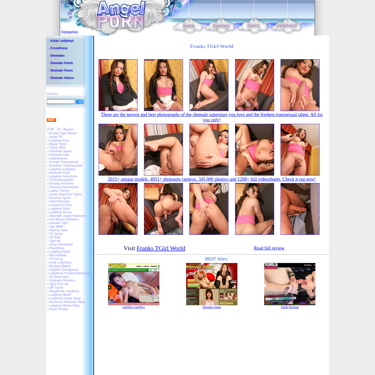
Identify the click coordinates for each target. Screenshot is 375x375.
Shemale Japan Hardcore (67, 216)
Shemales (57, 55)
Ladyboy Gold (59, 208)
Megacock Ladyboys (64, 291)
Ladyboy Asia (59, 140)
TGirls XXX (57, 147)
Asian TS (55, 137)
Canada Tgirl (58, 223)
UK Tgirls (56, 287)
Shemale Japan (60, 151)
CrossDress (59, 48)
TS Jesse (56, 234)
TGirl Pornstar (59, 201)
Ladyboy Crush (60, 205)
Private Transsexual (63, 162)
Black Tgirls (58, 144)
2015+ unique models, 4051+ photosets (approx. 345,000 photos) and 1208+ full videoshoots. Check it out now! (212, 179)
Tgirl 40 (54, 241)
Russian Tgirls (60, 198)
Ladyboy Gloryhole (63, 176)
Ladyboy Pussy (60, 212)
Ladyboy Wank (60, 295)
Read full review (269, 248)
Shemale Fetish (61, 63)
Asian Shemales (61, 244)
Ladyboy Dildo (60, 252)
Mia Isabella (57, 255)
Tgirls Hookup (290, 307)
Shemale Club (59, 173)
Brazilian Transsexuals (65, 165)
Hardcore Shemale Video (67, 302)
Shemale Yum (59, 155)
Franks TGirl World (161, 248)
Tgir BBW (56, 226)
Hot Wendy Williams (64, 219)
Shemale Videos (62, 78)
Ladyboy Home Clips (64, 305)
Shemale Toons (61, 70)
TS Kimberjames (61, 180)
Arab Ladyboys (60, 262)
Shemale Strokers (62, 280)
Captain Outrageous (64, 269)
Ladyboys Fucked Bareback (69, 273)
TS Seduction (59, 277)
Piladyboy (56, 248)
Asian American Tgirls (65, 194)
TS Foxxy (56, 259)
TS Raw (54, 237)
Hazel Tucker (58, 309)
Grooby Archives (61, 183)
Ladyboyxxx (58, 158)
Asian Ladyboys (62, 41)
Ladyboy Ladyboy (62, 169)
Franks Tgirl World (62, 133)
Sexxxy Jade (58, 230)
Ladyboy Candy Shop (65, 298)
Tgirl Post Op (59, 284)
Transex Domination (64, 187)
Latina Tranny (59, 190)
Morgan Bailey (59, 266)
